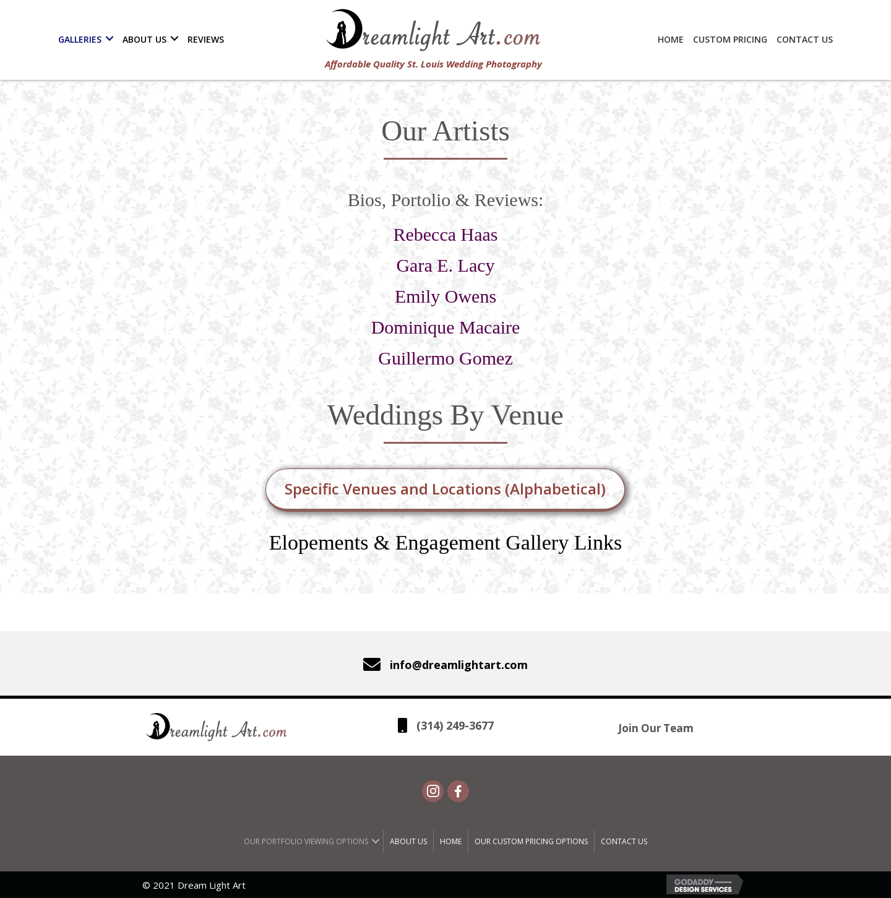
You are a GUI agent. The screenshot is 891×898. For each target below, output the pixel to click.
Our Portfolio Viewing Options (306, 841)
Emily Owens (445, 296)
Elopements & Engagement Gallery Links (445, 542)
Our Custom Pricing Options (531, 841)
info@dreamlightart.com (459, 664)
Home (451, 841)
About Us (408, 841)
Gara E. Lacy (445, 265)
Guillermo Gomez (445, 358)
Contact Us (624, 841)
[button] (109, 38)
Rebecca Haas (445, 234)
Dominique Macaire (445, 327)
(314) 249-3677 (455, 725)
